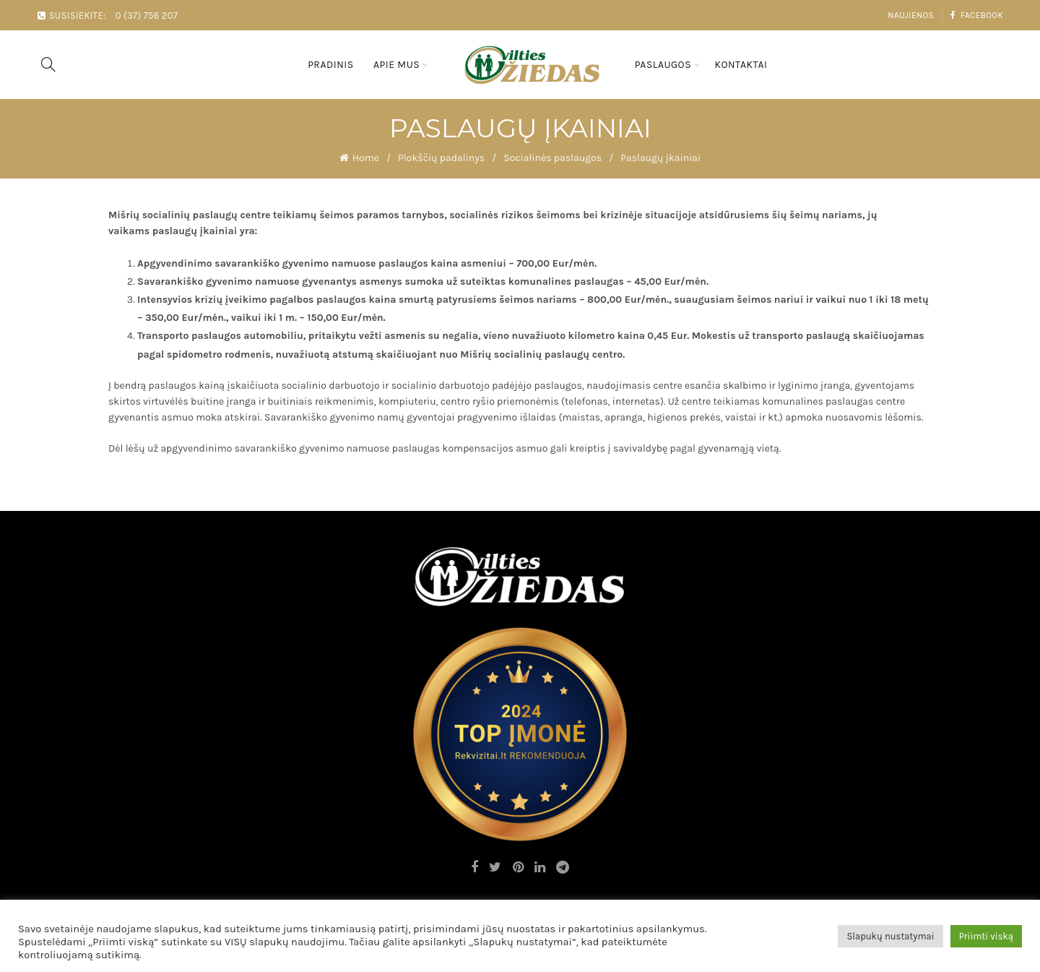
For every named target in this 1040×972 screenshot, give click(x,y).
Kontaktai (740, 65)
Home (365, 158)
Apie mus (396, 65)
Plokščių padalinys (441, 158)
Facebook (976, 15)
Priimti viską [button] (986, 936)
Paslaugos (663, 65)
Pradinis (331, 65)
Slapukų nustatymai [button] (890, 936)
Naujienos (911, 15)
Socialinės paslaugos (552, 158)
